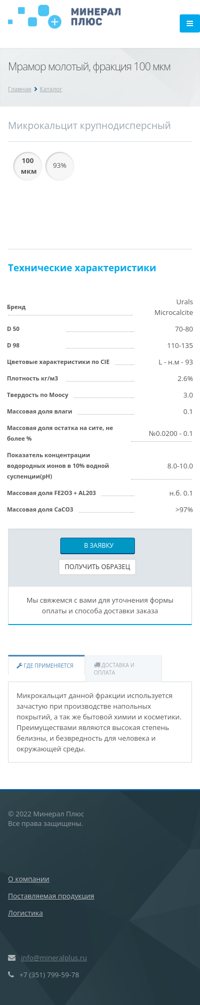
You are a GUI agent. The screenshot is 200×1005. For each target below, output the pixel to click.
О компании (29, 879)
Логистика (25, 913)
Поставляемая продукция (51, 896)
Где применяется (45, 665)
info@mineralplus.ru (54, 957)
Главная (19, 89)
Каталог (51, 89)
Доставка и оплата (114, 668)
